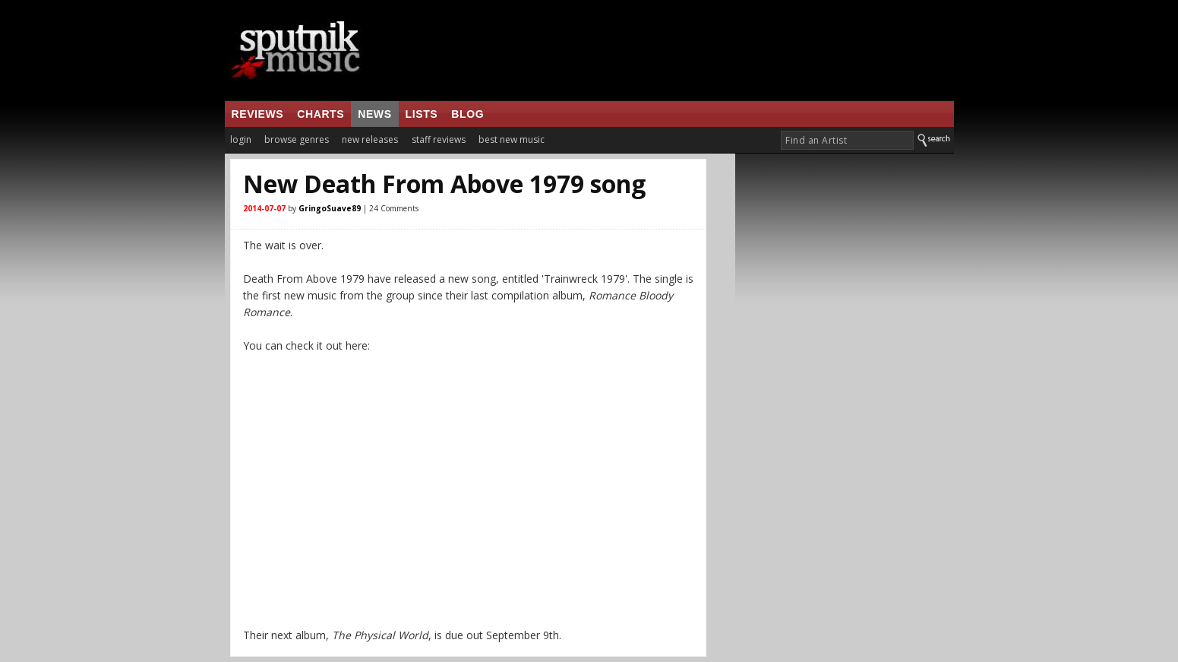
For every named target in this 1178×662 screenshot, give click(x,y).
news (374, 114)
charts (320, 114)
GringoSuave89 (329, 208)
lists (422, 114)
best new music (511, 139)
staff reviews (439, 139)
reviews (258, 114)
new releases (370, 139)
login (240, 139)
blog (467, 114)
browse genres (296, 139)
